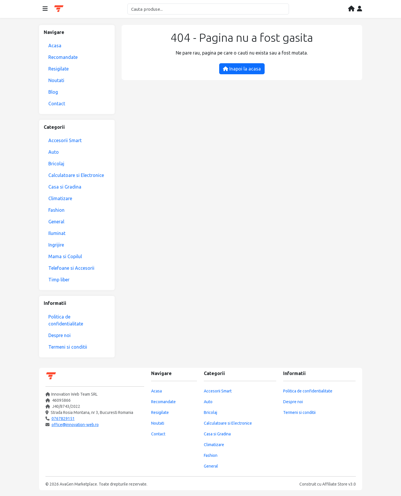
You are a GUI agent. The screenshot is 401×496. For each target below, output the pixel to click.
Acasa (54, 45)
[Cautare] (208, 9)
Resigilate (58, 68)
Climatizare (60, 198)
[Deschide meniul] (45, 9)
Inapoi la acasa (242, 68)
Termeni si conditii (67, 347)
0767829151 (63, 418)
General (56, 221)
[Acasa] (351, 9)
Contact (56, 103)
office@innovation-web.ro (75, 424)
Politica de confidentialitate (65, 320)
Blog (53, 92)
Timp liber (58, 279)
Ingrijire (56, 244)
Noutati (56, 80)
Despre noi (59, 335)
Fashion (56, 210)
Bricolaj (56, 163)
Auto (53, 152)
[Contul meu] (359, 9)
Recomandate (63, 57)
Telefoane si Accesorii (71, 268)
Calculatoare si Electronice (76, 175)
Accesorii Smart (65, 140)
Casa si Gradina (64, 186)
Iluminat (56, 233)
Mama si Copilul (65, 256)
